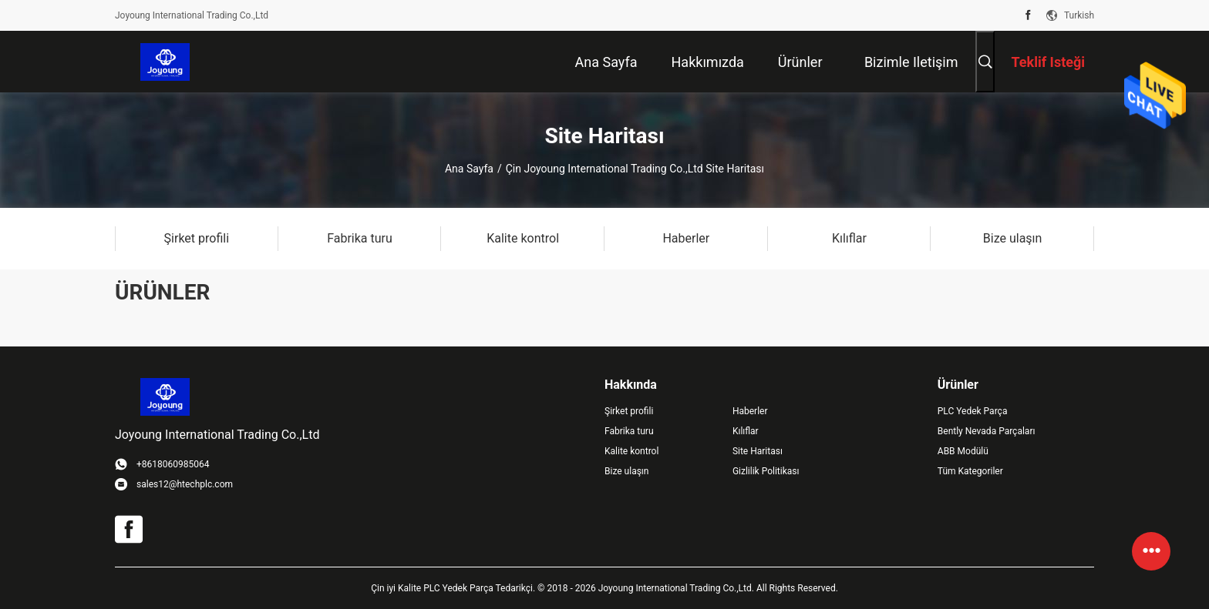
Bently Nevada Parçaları (987, 431)
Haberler (750, 411)
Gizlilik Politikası (766, 471)
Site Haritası (757, 451)
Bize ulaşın (626, 471)
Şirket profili (628, 411)
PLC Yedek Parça (973, 411)
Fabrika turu (629, 431)
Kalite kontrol (631, 451)
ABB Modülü (963, 451)
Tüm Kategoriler (970, 471)
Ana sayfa (469, 168)
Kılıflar (745, 431)
